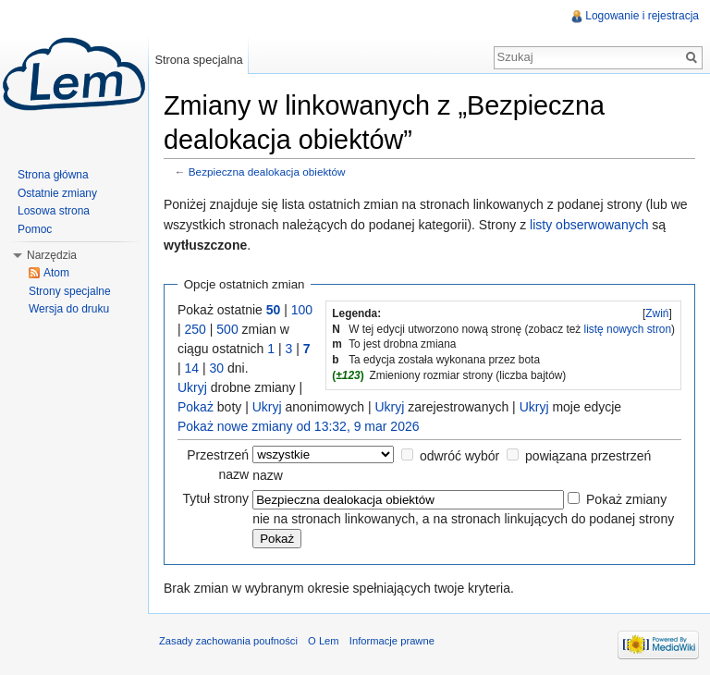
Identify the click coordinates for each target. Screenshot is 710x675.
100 (301, 309)
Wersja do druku (69, 308)
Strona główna (53, 174)
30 (217, 368)
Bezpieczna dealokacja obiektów (267, 172)
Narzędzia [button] (52, 255)
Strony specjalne (70, 291)
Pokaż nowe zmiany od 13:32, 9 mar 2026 (299, 426)
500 (227, 329)
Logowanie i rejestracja (642, 15)
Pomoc (35, 229)
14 (192, 368)
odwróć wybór (459, 455)
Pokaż (196, 406)
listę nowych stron (628, 329)
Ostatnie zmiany (57, 193)
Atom (56, 272)
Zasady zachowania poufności (228, 640)
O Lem (323, 640)
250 (195, 329)
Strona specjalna (198, 60)
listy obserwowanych (589, 224)
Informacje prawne (392, 640)
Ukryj (192, 387)
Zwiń (656, 313)
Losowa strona (54, 210)
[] (657, 313)
